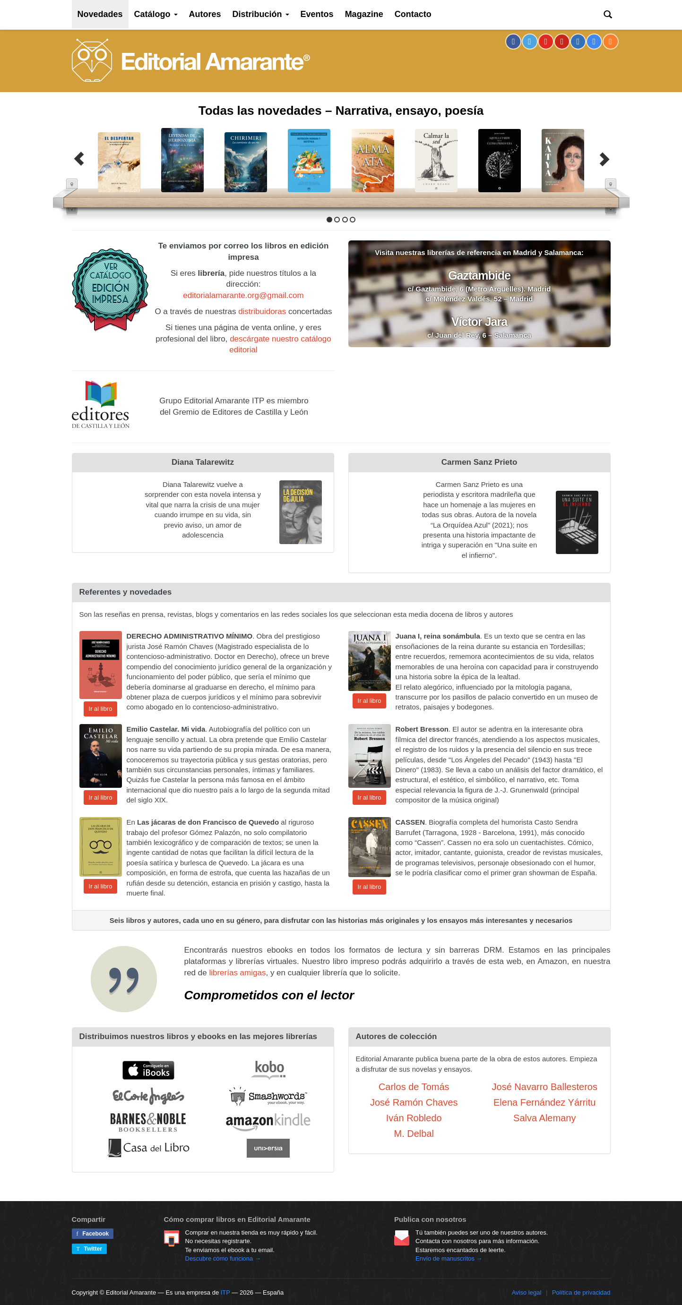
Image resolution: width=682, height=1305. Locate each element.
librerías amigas (237, 972)
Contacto (413, 14)
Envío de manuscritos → (449, 1258)
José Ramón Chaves (414, 1102)
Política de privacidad (581, 1292)
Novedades (100, 14)
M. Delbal (414, 1133)
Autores (205, 14)
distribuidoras (262, 311)
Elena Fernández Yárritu (544, 1102)
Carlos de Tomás (414, 1087)
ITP (225, 1292)
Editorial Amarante (191, 60)
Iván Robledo (414, 1118)
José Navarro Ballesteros (544, 1087)
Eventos (317, 14)
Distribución (261, 14)
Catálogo (156, 14)
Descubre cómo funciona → (223, 1258)
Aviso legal (527, 1292)
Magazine (364, 14)
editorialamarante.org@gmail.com (243, 295)
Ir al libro (100, 708)
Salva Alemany (544, 1118)
